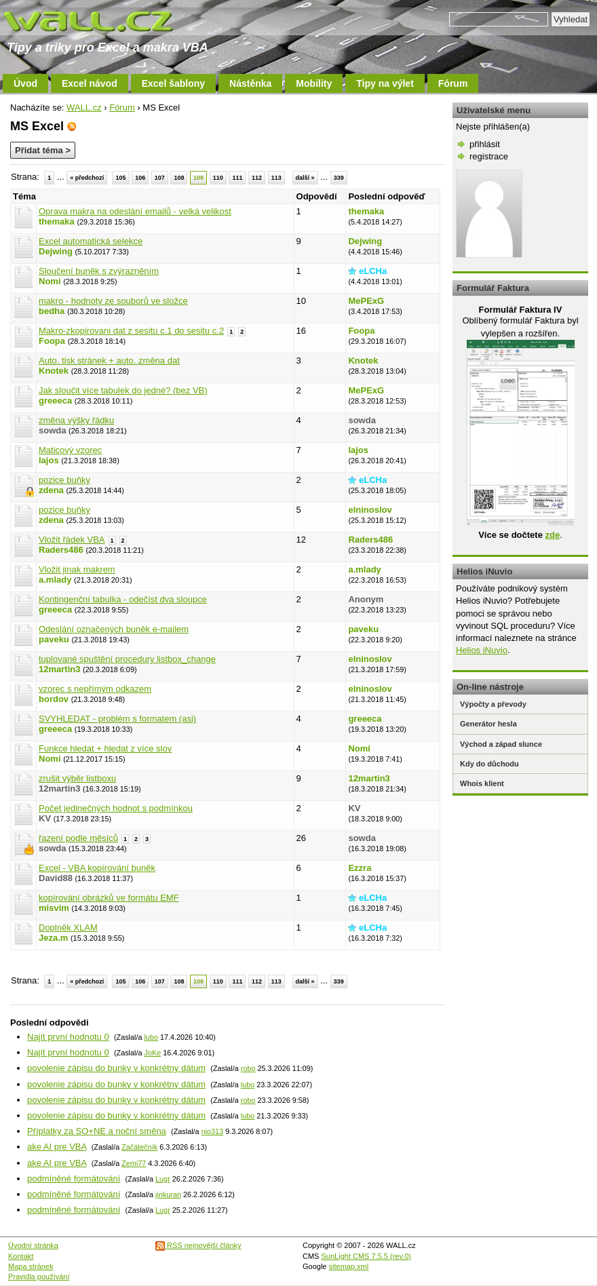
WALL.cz (84, 107)
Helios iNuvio (481, 650)
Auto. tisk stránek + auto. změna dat (109, 360)
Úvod (25, 83)
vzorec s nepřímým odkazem (95, 689)
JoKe (152, 1053)
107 (160, 177)
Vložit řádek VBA (72, 539)
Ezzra (359, 868)
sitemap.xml (349, 1266)
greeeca (55, 400)
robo (248, 1068)
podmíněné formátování (73, 1178)
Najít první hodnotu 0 (68, 1037)
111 (237, 177)
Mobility (314, 83)
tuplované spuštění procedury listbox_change (127, 659)
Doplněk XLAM (68, 927)
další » (305, 177)
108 (179, 177)
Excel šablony (173, 83)
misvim (54, 908)
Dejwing (56, 251)
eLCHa (373, 271)
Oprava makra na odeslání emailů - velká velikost (135, 211)
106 (140, 177)
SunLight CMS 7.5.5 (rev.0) (366, 1256)
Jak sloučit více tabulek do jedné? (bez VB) (123, 390)
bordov (54, 699)
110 (218, 177)
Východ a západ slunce (501, 744)
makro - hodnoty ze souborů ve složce (113, 301)
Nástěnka (250, 83)
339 (339, 177)
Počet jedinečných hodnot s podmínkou (116, 808)
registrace (488, 156)
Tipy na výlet (385, 83)
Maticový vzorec (70, 450)
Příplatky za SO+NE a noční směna (96, 1131)
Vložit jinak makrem (77, 569)
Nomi (50, 281)
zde (552, 535)
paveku (54, 639)
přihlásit (484, 144)
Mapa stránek (31, 1266)
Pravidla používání (39, 1276)
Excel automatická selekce (90, 241)
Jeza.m (53, 938)
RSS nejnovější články (198, 1245)
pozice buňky (64, 480)
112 (257, 177)
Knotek (54, 371)
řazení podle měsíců (78, 838)
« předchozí (87, 177)
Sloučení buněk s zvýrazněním (99, 271)
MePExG (366, 301)
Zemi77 (133, 1163)
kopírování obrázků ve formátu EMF (109, 898)
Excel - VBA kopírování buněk (97, 868)
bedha (51, 311)
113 (276, 177)
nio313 (212, 1131)
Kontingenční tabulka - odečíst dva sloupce (123, 599)
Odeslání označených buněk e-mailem (114, 629)
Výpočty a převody (493, 704)
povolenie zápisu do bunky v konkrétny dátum (116, 1068)
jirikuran (168, 1194)
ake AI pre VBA (56, 1147)
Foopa (52, 341)
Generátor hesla (488, 724)
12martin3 (59, 669)
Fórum (453, 83)
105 (120, 177)
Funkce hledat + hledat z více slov (105, 748)
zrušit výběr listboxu (77, 778)
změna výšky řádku (76, 420)
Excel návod (89, 83)
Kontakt (20, 1256)
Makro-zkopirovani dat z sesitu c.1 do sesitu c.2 (131, 331)
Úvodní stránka (33, 1245)
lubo (150, 1037)
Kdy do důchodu (489, 764)
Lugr (162, 1179)
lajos (49, 460)
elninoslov (369, 510)
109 (198, 177)
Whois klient (482, 783)
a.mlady (55, 579)
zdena (51, 490)
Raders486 (61, 550)
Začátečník (139, 1147)
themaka (57, 221)
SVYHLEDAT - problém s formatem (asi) (117, 719)
